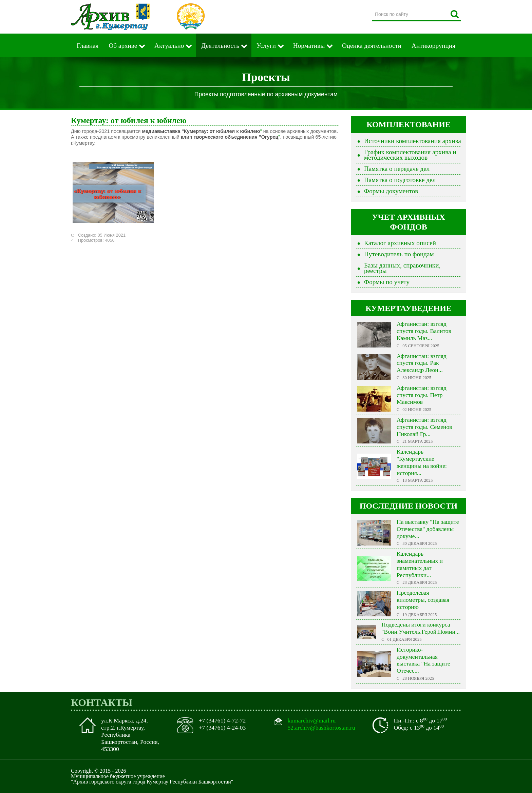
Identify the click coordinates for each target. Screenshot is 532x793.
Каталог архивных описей (400, 242)
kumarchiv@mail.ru (312, 720)
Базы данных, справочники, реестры (402, 268)
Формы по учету (387, 281)
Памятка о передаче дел (397, 168)
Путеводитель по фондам (399, 254)
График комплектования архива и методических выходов (410, 154)
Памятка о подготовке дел (400, 179)
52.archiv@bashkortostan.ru (321, 727)
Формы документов (391, 191)
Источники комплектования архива (412, 140)
